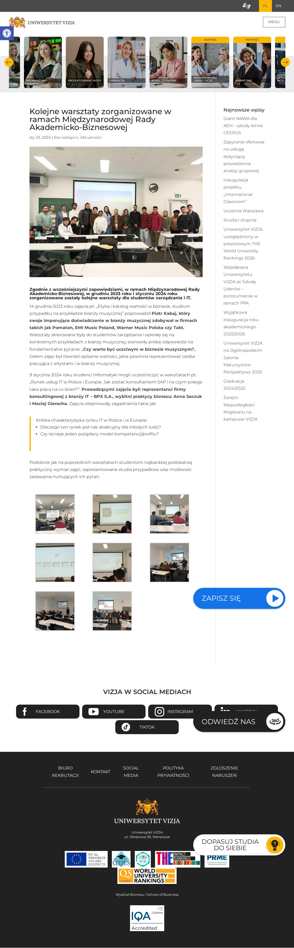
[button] (7, 33)
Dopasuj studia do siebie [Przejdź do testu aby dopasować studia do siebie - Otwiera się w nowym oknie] (230, 845)
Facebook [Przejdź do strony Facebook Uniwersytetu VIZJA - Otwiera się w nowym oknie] (48, 711)
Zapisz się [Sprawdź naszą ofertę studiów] (221, 598)
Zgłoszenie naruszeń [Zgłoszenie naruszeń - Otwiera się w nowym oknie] (224, 772)
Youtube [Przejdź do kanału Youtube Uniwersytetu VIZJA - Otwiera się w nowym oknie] (113, 711)
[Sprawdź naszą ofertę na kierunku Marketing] (252, 62)
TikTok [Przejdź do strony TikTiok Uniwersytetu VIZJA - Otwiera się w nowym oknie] (147, 727)
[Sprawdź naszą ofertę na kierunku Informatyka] (43, 62)
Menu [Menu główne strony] (274, 22)
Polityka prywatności (173, 772)
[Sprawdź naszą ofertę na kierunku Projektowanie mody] (85, 62)
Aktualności (91, 137)
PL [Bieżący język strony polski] (265, 6)
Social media (131, 772)
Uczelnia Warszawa (243, 211)
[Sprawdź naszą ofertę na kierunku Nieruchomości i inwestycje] (210, 62)
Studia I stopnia (239, 220)
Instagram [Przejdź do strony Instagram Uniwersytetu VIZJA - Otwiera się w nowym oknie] (180, 711)
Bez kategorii (66, 137)
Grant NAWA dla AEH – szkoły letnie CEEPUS (243, 126)
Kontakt (100, 771)
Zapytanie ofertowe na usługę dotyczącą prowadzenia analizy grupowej (244, 157)
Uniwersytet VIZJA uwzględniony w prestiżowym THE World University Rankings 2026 (242, 244)
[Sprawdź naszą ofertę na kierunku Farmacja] (127, 62)
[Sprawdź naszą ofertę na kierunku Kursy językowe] (169, 62)
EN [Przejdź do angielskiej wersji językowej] (278, 6)
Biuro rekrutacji (65, 772)
